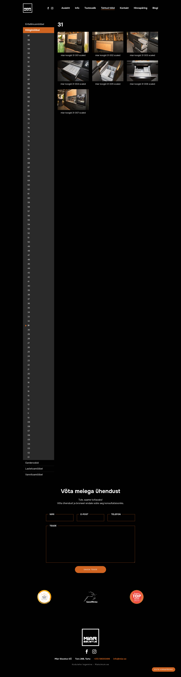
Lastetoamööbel (34, 468)
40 (29, 286)
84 (29, 93)
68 (29, 163)
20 (29, 374)
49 (29, 246)
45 (29, 264)
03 (29, 448)
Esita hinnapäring (163, 669)
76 (29, 128)
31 (28, 325)
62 (29, 189)
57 (29, 211)
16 (28, 391)
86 (29, 84)
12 (28, 409)
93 (29, 53)
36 (29, 303)
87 (29, 79)
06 (29, 435)
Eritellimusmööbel (34, 24)
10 (28, 418)
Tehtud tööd (108, 8)
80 (29, 110)
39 (29, 290)
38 (29, 295)
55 (29, 220)
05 (29, 440)
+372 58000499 (102, 659)
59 (29, 202)
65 (29, 176)
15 (28, 396)
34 (29, 312)
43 (29, 273)
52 (29, 233)
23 (29, 360)
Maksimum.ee (102, 664)
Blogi (155, 8)
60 (29, 198)
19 (28, 378)
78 (29, 119)
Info (77, 8)
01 (28, 457)
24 (29, 356)
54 (29, 224)
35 (29, 308)
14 (28, 400)
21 (28, 369)
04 (29, 444)
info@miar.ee (119, 659)
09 (29, 422)
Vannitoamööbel (34, 474)
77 (29, 123)
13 (28, 404)
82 (29, 101)
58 (29, 207)
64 (29, 180)
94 (29, 49)
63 (29, 185)
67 (29, 167)
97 (29, 36)
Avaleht (66, 8)
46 (29, 259)
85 (29, 88)
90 (29, 66)
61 (28, 194)
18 (28, 382)
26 (29, 347)
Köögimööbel (32, 30)
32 (29, 321)
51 (28, 238)
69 (29, 158)
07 (29, 431)
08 (29, 426)
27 (29, 343)
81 (28, 106)
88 (29, 75)
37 (29, 299)
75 (29, 132)
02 (29, 453)
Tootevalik (90, 8)
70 (29, 154)
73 (29, 141)
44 (29, 268)
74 (29, 137)
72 (29, 145)
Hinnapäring (140, 8)
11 (28, 413)
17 (28, 387)
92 (29, 58)
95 (29, 44)
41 (28, 281)
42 (29, 277)
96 (29, 40)
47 (29, 255)
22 (29, 365)
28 (29, 339)
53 (29, 229)
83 (29, 97)
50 (29, 242)
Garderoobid (32, 462)
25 (29, 352)
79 (29, 115)
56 (29, 216)
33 (29, 317)
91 (28, 62)
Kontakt (124, 8)
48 (29, 251)
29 (29, 334)
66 (29, 172)
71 (28, 150)
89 (29, 71)
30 (29, 330)
